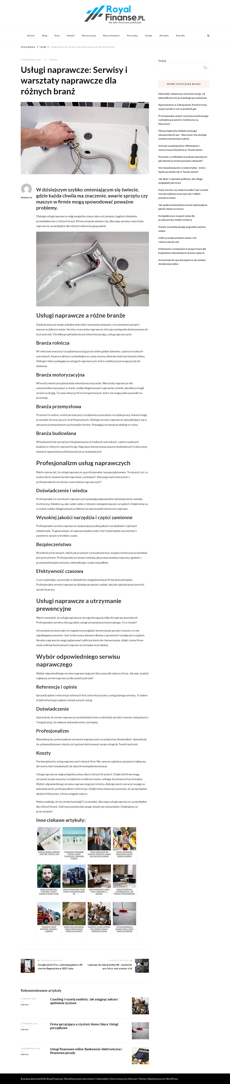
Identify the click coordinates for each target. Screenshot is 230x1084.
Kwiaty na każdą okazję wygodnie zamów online (182, 228)
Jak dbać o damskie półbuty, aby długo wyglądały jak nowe (180, 180)
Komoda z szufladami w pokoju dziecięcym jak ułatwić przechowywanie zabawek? (182, 158)
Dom (57, 35)
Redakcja (26, 191)
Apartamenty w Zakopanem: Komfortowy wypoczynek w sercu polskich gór (182, 106)
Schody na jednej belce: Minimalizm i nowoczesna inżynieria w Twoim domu (180, 147)
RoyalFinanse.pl (55, 1078)
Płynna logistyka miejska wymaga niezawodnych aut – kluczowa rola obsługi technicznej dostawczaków (182, 134)
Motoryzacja (89, 35)
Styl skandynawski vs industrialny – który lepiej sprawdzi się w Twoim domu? (182, 169)
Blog (44, 35)
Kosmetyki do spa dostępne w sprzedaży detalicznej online (182, 261)
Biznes (31, 35)
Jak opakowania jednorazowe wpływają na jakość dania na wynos (182, 206)
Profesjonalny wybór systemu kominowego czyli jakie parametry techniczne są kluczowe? (183, 119)
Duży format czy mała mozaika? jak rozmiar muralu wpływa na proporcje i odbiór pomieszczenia (183, 193)
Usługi (148, 35)
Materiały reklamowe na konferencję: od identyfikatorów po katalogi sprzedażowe (182, 95)
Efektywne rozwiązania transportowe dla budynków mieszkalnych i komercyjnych (182, 250)
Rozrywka (132, 35)
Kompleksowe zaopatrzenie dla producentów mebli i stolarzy (176, 217)
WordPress (172, 1078)
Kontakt (180, 35)
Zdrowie (164, 35)
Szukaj (162, 60)
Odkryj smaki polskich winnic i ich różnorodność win (177, 239)
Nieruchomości (111, 35)
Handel (71, 35)
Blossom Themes (137, 1078)
